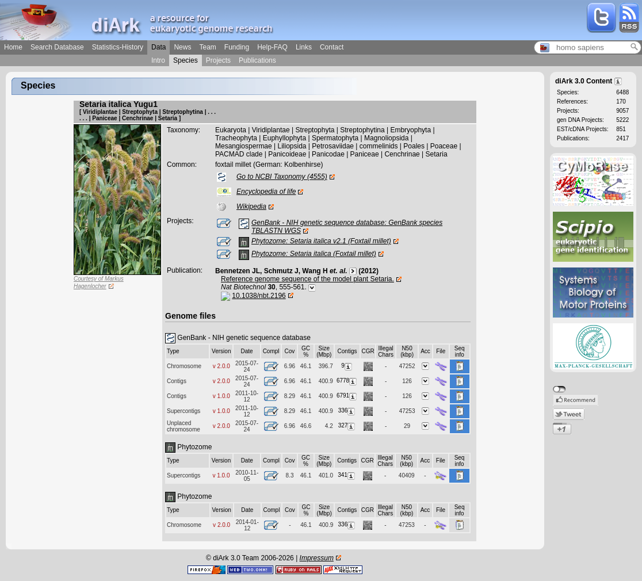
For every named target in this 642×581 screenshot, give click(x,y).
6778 (347, 380)
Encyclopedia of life (266, 192)
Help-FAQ (272, 47)
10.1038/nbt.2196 (258, 296)
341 (347, 475)
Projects (218, 60)
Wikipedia (251, 206)
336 (347, 410)
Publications (257, 60)
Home (13, 47)
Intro (158, 60)
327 (347, 425)
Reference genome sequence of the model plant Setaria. (307, 279)
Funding (236, 47)
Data (158, 47)
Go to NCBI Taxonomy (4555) (281, 177)
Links (304, 47)
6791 (347, 395)
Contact (331, 47)
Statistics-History (117, 47)
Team (207, 47)
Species (185, 60)
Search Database (57, 47)
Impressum (317, 558)
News (182, 47)
